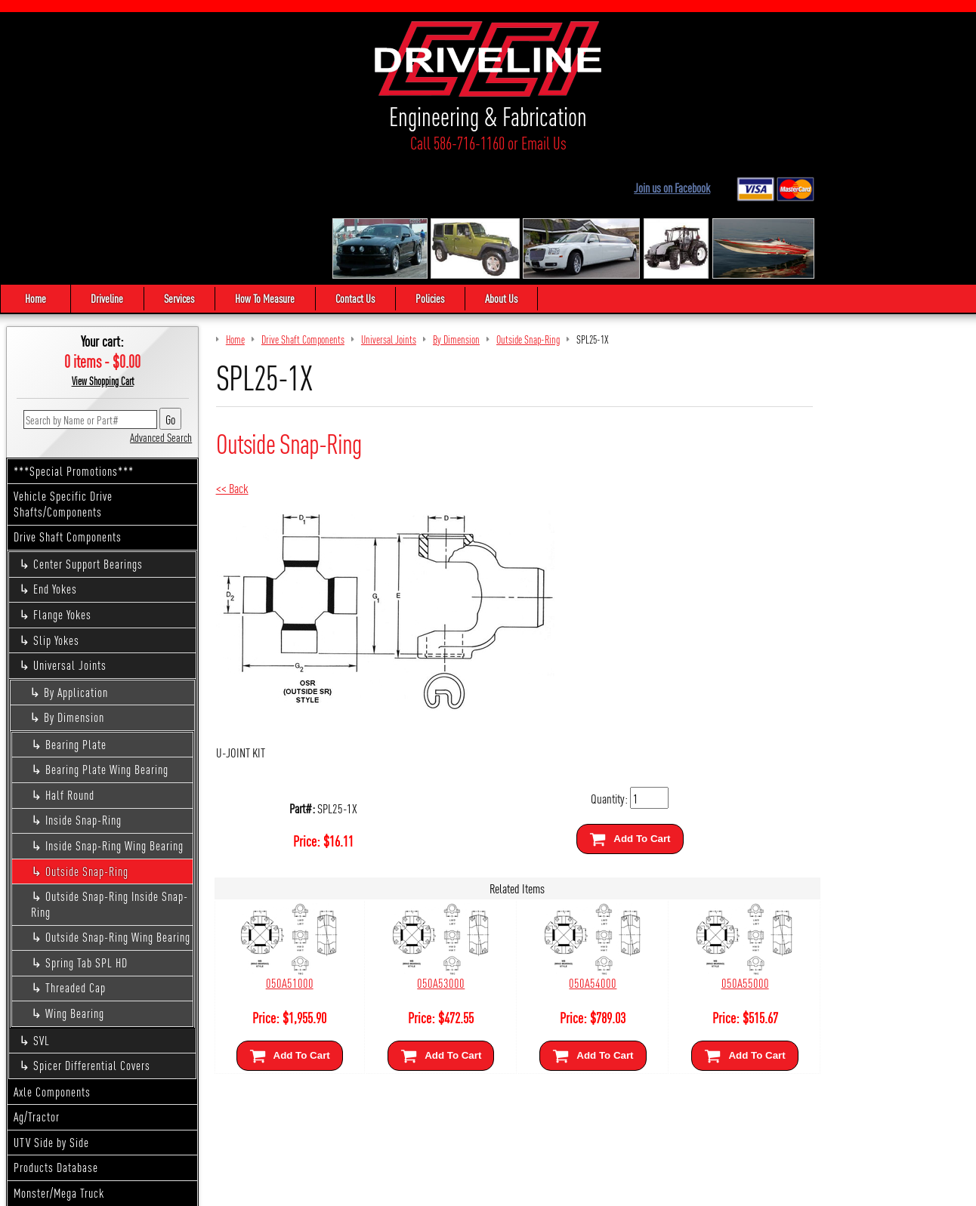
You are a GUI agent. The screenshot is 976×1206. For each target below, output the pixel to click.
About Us (547, 176)
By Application (76, 570)
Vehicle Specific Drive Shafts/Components (63, 382)
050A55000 (694, 860)
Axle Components (52, 969)
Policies (467, 176)
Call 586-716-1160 (127, 145)
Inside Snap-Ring (83, 698)
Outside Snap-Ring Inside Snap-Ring (109, 782)
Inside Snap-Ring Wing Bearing (114, 723)
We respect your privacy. (401, 1188)
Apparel (31, 1121)
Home (35, 176)
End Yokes (55, 467)
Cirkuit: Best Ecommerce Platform (556, 1188)
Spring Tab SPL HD (86, 840)
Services (192, 176)
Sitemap (470, 1188)
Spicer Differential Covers (91, 944)
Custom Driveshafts (58, 1096)
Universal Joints (70, 543)
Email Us (221, 145)
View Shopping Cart (103, 259)
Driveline (111, 176)
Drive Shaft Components (68, 415)
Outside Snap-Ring (86, 749)
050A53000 (419, 860)
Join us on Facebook (829, 40)
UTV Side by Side (51, 1020)
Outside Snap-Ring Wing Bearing (117, 815)
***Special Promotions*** (74, 348)
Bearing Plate (76, 622)
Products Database (56, 1045)
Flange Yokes (62, 493)
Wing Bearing (74, 891)
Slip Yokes (56, 518)
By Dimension (74, 595)
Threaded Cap (75, 866)
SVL (41, 918)
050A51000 (282, 860)
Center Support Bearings (88, 441)
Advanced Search (161, 314)
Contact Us (384, 176)
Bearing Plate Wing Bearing (106, 647)
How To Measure (286, 176)
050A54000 (556, 860)
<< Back (232, 366)
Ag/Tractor (37, 995)
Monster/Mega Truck (59, 1070)
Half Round (69, 672)
